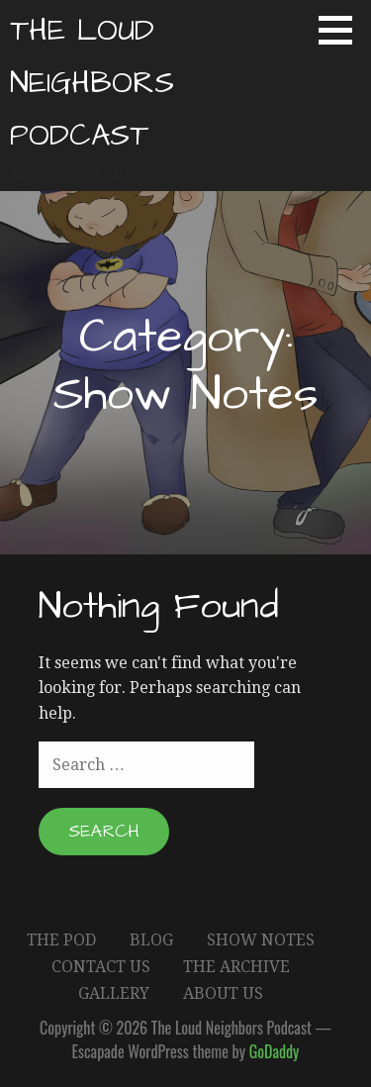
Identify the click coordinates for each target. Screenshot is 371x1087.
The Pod (61, 940)
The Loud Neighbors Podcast (92, 83)
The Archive (236, 966)
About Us (223, 993)
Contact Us (100, 966)
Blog (151, 940)
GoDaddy (274, 1051)
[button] (342, 29)
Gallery (113, 993)
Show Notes (261, 940)
